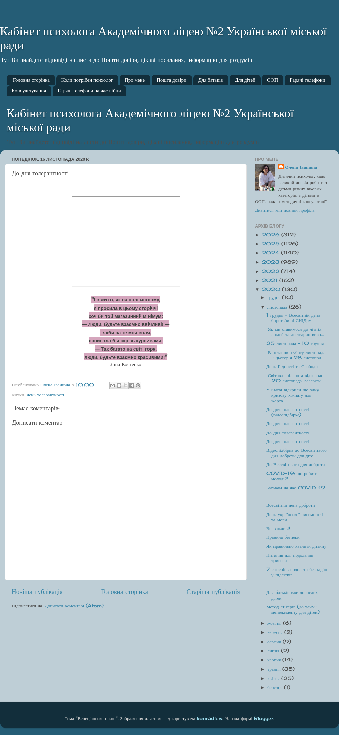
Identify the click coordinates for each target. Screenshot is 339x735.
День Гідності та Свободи (292, 366)
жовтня (275, 623)
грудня (274, 297)
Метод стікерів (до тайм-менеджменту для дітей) (293, 609)
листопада (278, 307)
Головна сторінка (31, 80)
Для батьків (210, 80)
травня (274, 669)
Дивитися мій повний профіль (285, 210)
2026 (271, 234)
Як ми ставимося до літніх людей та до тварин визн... (295, 331)
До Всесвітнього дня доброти (295, 464)
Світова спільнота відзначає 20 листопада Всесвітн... (295, 378)
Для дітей (245, 80)
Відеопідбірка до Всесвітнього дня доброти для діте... (296, 452)
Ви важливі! (278, 528)
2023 (271, 262)
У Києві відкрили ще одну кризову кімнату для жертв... (292, 395)
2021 (270, 280)
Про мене (135, 80)
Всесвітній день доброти (290, 505)
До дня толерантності (287, 423)
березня (275, 687)
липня (274, 650)
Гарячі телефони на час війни (89, 90)
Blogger (263, 718)
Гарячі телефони (307, 80)
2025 (271, 243)
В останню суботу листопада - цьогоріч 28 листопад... (295, 355)
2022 (271, 271)
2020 (272, 289)
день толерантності (45, 394)
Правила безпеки (283, 537)
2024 (271, 252)
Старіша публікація (213, 591)
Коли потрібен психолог (87, 80)
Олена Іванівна (301, 167)
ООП (272, 80)
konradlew (209, 718)
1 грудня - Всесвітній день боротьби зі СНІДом (293, 317)
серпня (275, 641)
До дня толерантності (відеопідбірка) (287, 412)
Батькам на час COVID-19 (295, 487)
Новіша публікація (37, 591)
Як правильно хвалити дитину (296, 546)
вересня (275, 632)
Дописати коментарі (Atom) (74, 605)
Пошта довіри (171, 80)
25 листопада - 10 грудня (295, 343)
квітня (274, 678)
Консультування (29, 90)
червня (274, 659)
